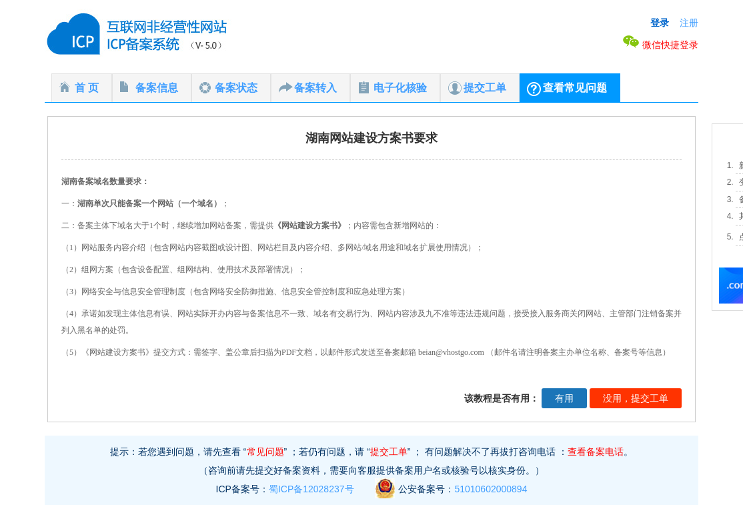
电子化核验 (400, 87)
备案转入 (315, 87)
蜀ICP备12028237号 (311, 489)
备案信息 (156, 87)
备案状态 (236, 87)
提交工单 (485, 87)
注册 (689, 22)
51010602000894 (490, 489)
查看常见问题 (575, 87)
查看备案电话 (596, 451)
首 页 (87, 87)
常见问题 (265, 451)
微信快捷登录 (660, 44)
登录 (659, 22)
